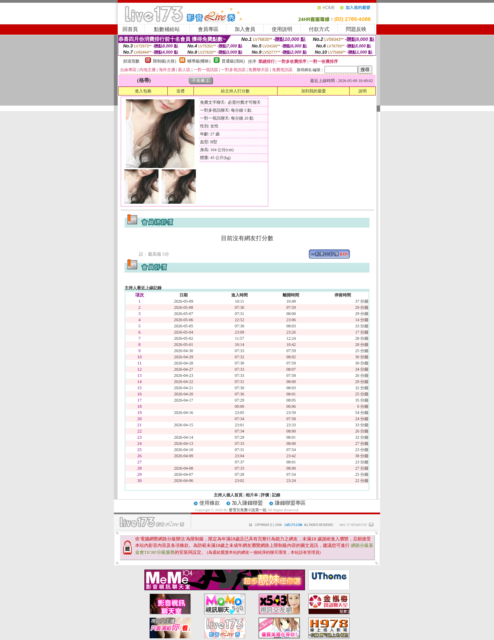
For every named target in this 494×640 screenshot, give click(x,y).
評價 (265, 495)
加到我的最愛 (313, 91)
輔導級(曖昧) (199, 61)
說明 (362, 91)
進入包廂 (143, 91)
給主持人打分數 (235, 91)
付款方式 (319, 29)
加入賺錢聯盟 (247, 503)
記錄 (276, 495)
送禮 (180, 91)
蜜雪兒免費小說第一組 (248, 510)
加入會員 (245, 29)
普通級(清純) (233, 61)
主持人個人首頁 (228, 495)
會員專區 (208, 29)
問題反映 (356, 29)
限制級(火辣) (164, 61)
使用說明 (282, 29)
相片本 (252, 495)
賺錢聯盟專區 (290, 503)
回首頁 (130, 29)
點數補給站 (167, 29)
